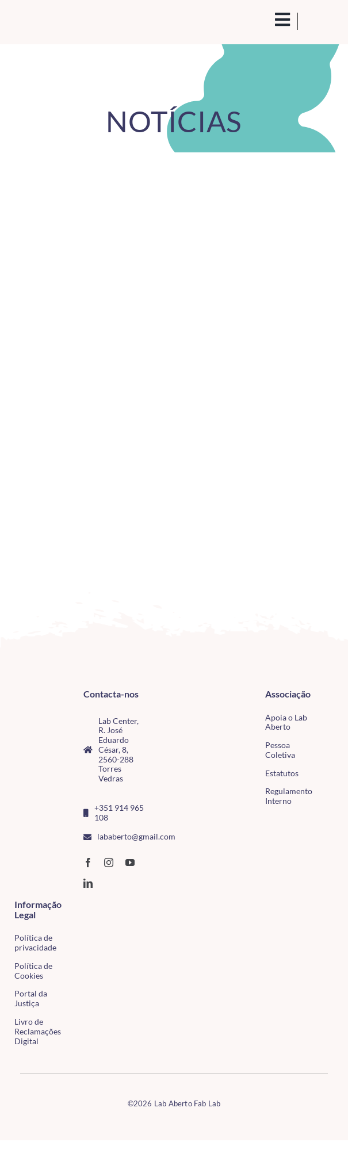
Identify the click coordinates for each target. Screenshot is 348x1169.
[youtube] (130, 862)
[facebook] (88, 862)
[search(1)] (268, 19)
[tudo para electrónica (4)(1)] (83, 929)
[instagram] (108, 862)
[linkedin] (88, 883)
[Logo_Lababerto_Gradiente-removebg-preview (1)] (51, 21)
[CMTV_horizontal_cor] (83, 906)
